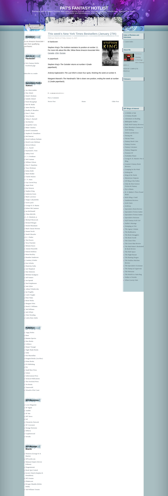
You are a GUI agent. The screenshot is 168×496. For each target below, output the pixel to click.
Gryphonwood (30, 434)
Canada (51, 53)
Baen (27, 335)
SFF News (29, 416)
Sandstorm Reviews (131, 200)
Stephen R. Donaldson (33, 133)
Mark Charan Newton (33, 228)
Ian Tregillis (29, 292)
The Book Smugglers (132, 235)
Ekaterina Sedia (31, 266)
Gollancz (28, 344)
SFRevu (28, 431)
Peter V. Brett (30, 113)
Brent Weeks (30, 300)
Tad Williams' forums (33, 489)
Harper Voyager (31, 347)
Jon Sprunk (29, 280)
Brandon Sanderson (32, 257)
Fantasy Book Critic (131, 141)
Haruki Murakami (31, 226)
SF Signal (29, 408)
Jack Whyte (29, 312)
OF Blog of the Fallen (132, 181)
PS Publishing (30, 364)
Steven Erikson (31, 145)
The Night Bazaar (131, 255)
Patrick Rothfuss (31, 252)
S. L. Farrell (29, 148)
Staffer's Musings (131, 223)
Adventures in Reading (132, 119)
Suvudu (28, 436)
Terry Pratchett (30, 243)
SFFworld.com (30, 459)
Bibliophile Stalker (131, 122)
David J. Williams (31, 306)
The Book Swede (130, 238)
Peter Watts (29, 298)
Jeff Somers (29, 277)
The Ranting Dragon (132, 257)
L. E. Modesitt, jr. (31, 217)
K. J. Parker (29, 237)
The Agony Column (131, 229)
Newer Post (51, 101)
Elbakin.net (29, 481)
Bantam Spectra (31, 338)
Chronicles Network (32, 422)
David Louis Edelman (33, 142)
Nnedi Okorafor (31, 234)
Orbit (27, 353)
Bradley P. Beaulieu (32, 110)
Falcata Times (129, 138)
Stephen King (30, 191)
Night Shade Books (32, 350)
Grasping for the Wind (132, 169)
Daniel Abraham (31, 96)
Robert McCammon (32, 208)
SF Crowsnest (30, 425)
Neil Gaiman (30, 159)
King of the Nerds (131, 175)
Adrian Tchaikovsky (32, 289)
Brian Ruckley (30, 254)
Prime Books (30, 361)
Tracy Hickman (31, 168)
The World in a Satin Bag (133, 274)
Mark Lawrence (31, 197)
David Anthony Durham (33, 139)
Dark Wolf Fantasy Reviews (134, 124)
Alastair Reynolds (31, 249)
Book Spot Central (32, 470)
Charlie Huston (31, 177)
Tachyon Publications (33, 379)
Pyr (27, 367)
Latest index (129, 42)
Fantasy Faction (130, 144)
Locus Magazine (31, 405)
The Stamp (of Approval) (133, 269)
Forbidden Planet (130, 156)
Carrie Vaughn (30, 295)
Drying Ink (128, 135)
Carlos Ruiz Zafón (32, 318)
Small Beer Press (31, 370)
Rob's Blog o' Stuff (131, 197)
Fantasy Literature (131, 147)
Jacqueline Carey (31, 125)
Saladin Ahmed (31, 99)
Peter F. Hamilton (31, 165)
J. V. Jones (29, 179)
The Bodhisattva (130, 232)
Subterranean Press (32, 376)
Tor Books (29, 384)
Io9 (27, 419)
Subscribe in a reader (31, 73)
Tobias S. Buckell (31, 119)
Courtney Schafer (31, 260)
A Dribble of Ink (130, 113)
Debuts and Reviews (132, 133)
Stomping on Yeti (131, 226)
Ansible (28, 410)
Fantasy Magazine (131, 150)
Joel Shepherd (30, 269)
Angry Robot (30, 332)
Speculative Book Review (133, 209)
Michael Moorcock (32, 220)
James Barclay (30, 107)
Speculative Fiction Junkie (133, 212)
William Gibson (31, 162)
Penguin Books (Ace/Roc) (34, 358)
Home (84, 101)
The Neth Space (130, 252)
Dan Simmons (30, 272)
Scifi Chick (128, 203)
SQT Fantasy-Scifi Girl (132, 220)
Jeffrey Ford (30, 153)
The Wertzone (129, 271)
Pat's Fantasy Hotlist (84, 8)
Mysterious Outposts (132, 178)
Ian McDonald (30, 211)
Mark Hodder (30, 174)
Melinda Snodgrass (32, 275)
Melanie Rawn (30, 246)
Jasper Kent (29, 185)
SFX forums (30, 478)
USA (57, 53)
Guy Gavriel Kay (31, 182)
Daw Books (29, 341)
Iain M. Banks (30, 104)
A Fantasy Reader (131, 116)
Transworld (29, 387)
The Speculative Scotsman (133, 266)
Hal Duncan (29, 136)
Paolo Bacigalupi (31, 102)
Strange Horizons (31, 428)
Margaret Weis (30, 303)
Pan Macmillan (31, 355)
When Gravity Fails (131, 280)
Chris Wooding (31, 315)
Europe (62, 53)
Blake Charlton (31, 127)
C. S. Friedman (31, 156)
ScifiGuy (128, 206)
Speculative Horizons (132, 217)
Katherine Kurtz (31, 194)
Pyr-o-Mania (129, 189)
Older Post (115, 101)
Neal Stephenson (31, 283)
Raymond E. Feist (31, 151)
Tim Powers (29, 240)
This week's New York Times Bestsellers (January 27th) (82, 33)
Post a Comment (53, 98)
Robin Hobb (30, 171)
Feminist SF (129, 153)
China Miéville (30, 214)
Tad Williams (30, 309)
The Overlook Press (32, 381)
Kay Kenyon (30, 188)
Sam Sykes (29, 286)
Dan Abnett (29, 93)
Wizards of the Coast (32, 390)
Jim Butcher (29, 122)
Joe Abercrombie (31, 90)
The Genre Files (130, 241)
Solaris (28, 373)
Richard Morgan (31, 223)
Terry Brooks (30, 116)
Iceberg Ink (128, 172)
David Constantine (32, 130)
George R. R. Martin (32, 205)
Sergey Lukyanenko (32, 200)
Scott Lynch (29, 203)
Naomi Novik (30, 231)
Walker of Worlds (131, 277)
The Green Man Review (133, 243)
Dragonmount (30, 467)
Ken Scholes (30, 263)
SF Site (28, 413)
